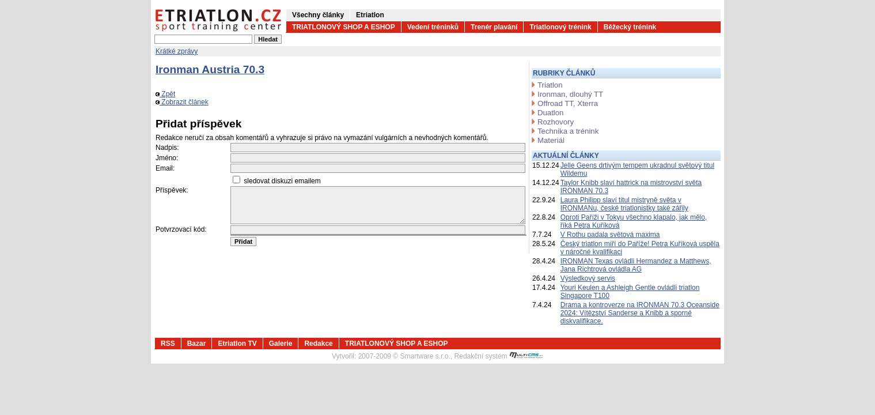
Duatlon (550, 112)
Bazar (196, 343)
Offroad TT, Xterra (567, 103)
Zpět (165, 94)
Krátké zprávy (177, 51)
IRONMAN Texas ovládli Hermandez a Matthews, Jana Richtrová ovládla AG (635, 265)
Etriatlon (370, 15)
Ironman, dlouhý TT (570, 94)
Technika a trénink (568, 131)
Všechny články (318, 15)
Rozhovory (555, 122)
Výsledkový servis (587, 278)
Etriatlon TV (237, 343)
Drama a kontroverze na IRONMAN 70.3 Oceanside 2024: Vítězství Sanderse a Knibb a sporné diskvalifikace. (639, 313)
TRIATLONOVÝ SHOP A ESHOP (343, 27)
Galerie (281, 343)
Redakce (318, 343)
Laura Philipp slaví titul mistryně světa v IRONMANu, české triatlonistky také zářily (624, 204)
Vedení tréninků (433, 27)
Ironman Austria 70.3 (210, 69)
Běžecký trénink (630, 27)
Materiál (551, 140)
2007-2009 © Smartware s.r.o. (404, 356)
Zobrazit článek (182, 102)
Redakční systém (498, 356)
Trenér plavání (494, 27)
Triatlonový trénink (560, 27)
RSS (168, 343)
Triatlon (549, 85)
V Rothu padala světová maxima (610, 235)
